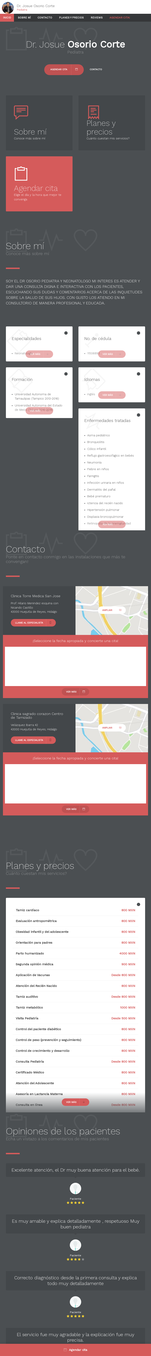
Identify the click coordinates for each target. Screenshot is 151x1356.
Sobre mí (24, 17)
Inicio (7, 17)
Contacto (45, 17)
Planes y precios (71, 17)
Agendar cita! (120, 17)
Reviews (97, 17)
